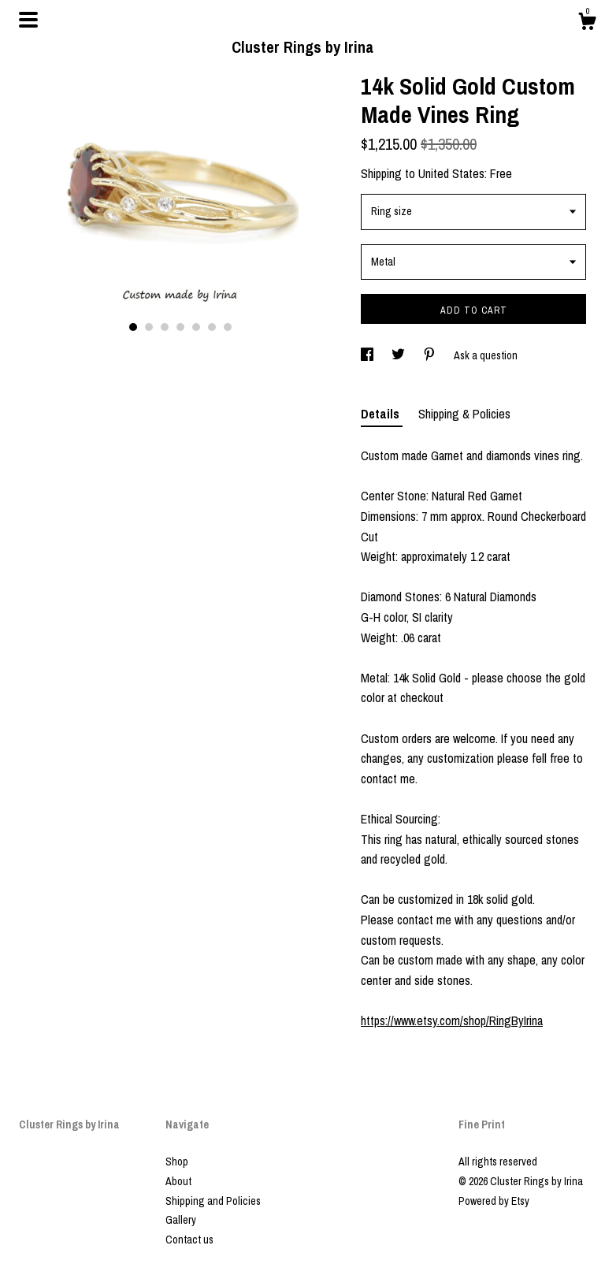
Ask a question (486, 355)
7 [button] (228, 327)
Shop (176, 1161)
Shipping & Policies (464, 413)
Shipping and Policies (213, 1201)
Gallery (180, 1220)
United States (451, 173)
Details (382, 413)
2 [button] (149, 327)
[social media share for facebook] (368, 355)
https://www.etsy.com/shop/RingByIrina (452, 1020)
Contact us (189, 1239)
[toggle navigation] (28, 20)
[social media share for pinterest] (430, 355)
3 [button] (165, 327)
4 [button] (180, 327)
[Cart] (587, 23)
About (178, 1181)
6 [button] (212, 327)
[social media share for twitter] (399, 355)
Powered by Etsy (493, 1201)
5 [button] (196, 327)
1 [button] (133, 327)
